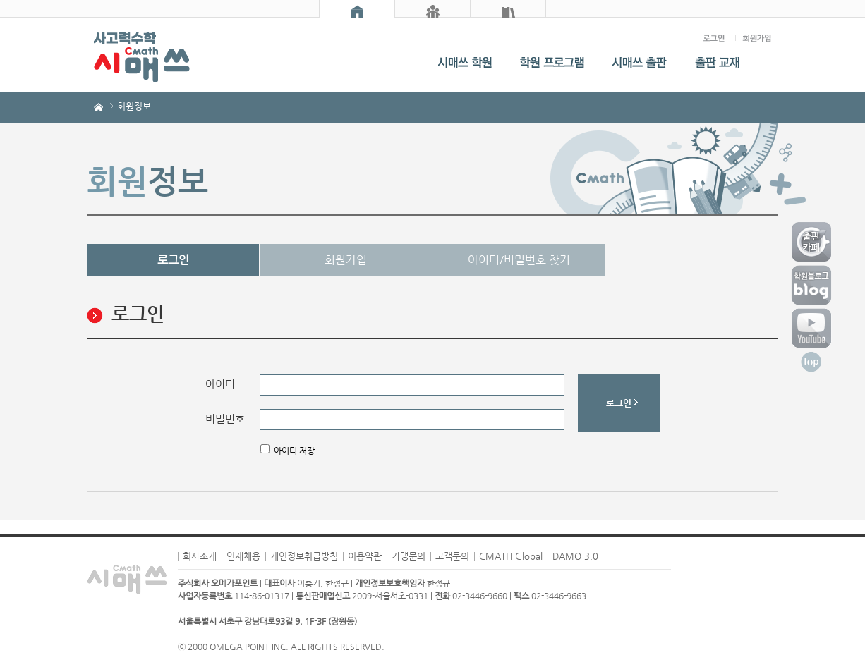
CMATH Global (511, 556)
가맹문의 (408, 556)
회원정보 (134, 106)
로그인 (173, 260)
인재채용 (243, 556)
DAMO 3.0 (575, 556)
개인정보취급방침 (304, 556)
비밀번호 (225, 418)
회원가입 (346, 260)
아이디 (220, 384)
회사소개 (200, 556)
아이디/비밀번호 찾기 (519, 260)
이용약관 (365, 556)
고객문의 (452, 556)
